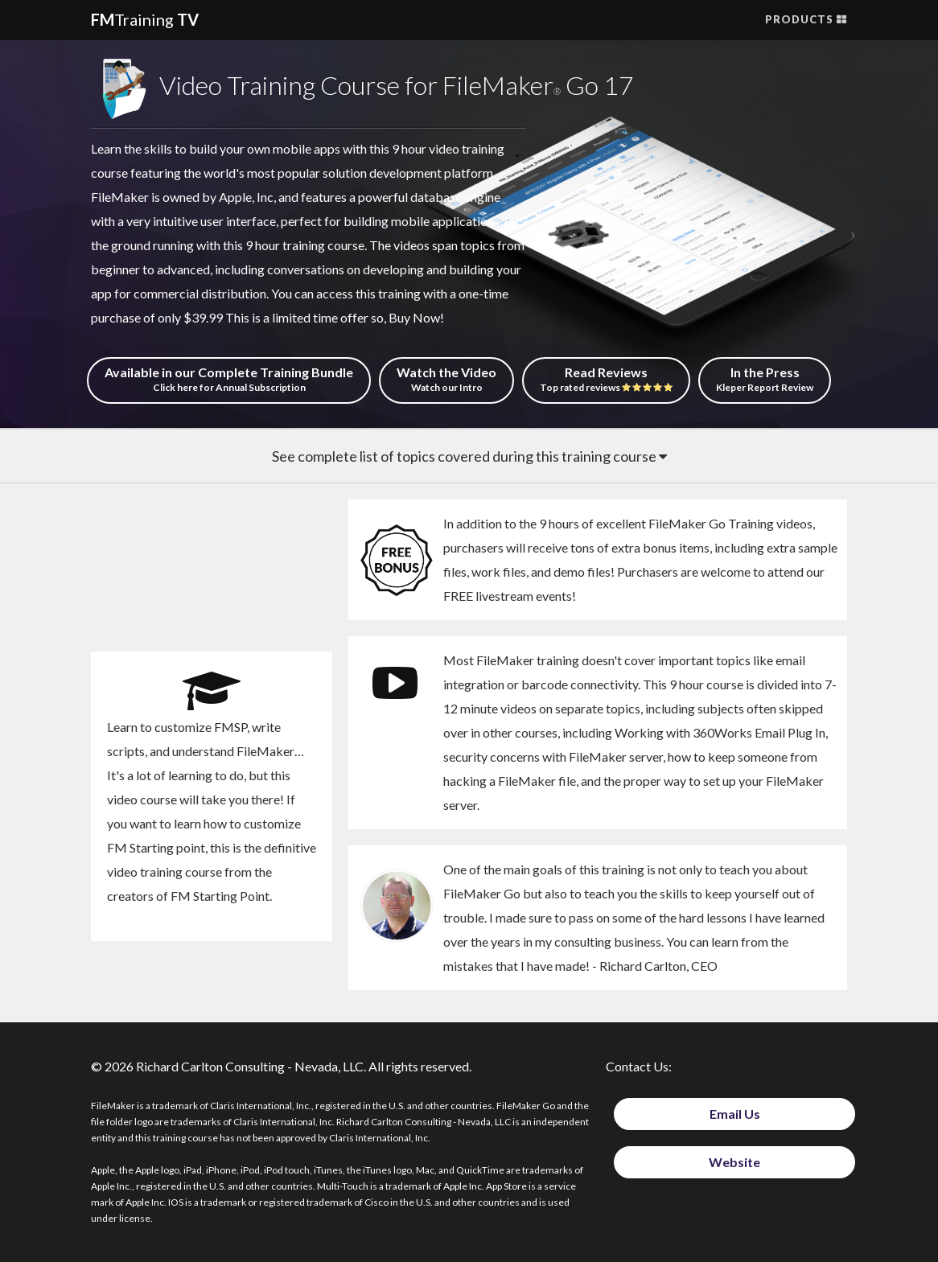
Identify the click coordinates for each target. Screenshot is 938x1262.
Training (145, 19)
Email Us (735, 1113)
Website (734, 1162)
